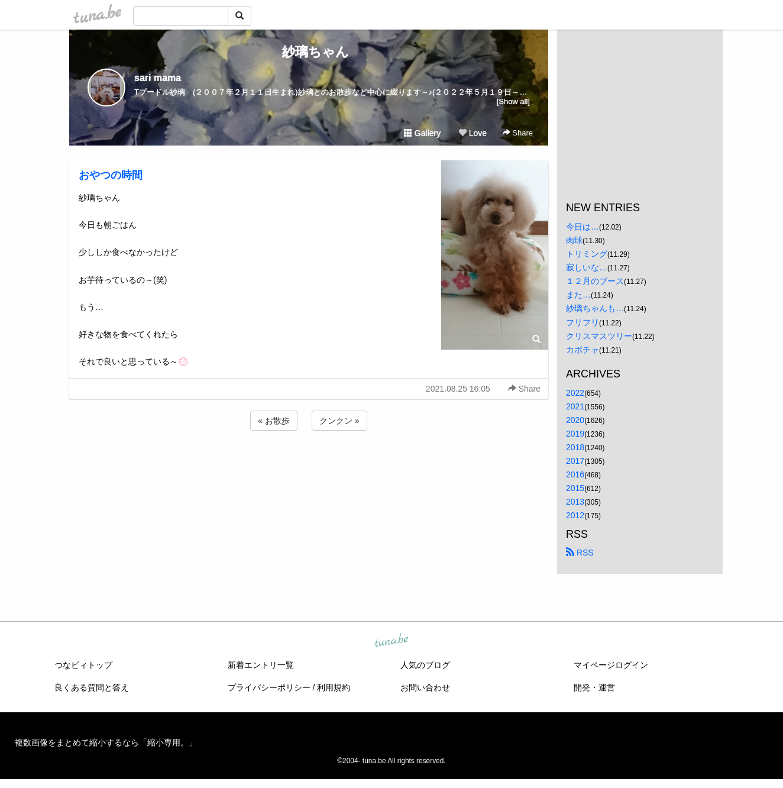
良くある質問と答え (91, 687)
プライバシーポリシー (269, 687)
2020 (575, 420)
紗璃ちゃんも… (595, 308)
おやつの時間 (111, 175)
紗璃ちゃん (309, 51)
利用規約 (333, 687)
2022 (575, 393)
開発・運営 (594, 687)
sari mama (157, 78)
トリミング (586, 254)
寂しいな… (586, 267)
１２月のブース (595, 281)
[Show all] (513, 101)
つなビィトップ (83, 665)
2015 (575, 488)
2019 (575, 433)
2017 (575, 461)
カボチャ (582, 349)
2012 (575, 515)
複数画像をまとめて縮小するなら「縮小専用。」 (106, 742)
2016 (575, 474)
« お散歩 (274, 420)
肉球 (574, 240)
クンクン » (339, 420)
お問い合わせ (425, 687)
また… (578, 294)
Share (518, 132)
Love (472, 133)
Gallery (422, 133)
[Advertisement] (308, 465)
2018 (575, 447)
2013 (575, 501)
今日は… (582, 226)
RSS (580, 552)
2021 (575, 406)
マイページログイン (611, 665)
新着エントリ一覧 (261, 665)
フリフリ (582, 322)
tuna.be (391, 640)
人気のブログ (425, 665)
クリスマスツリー (599, 336)
